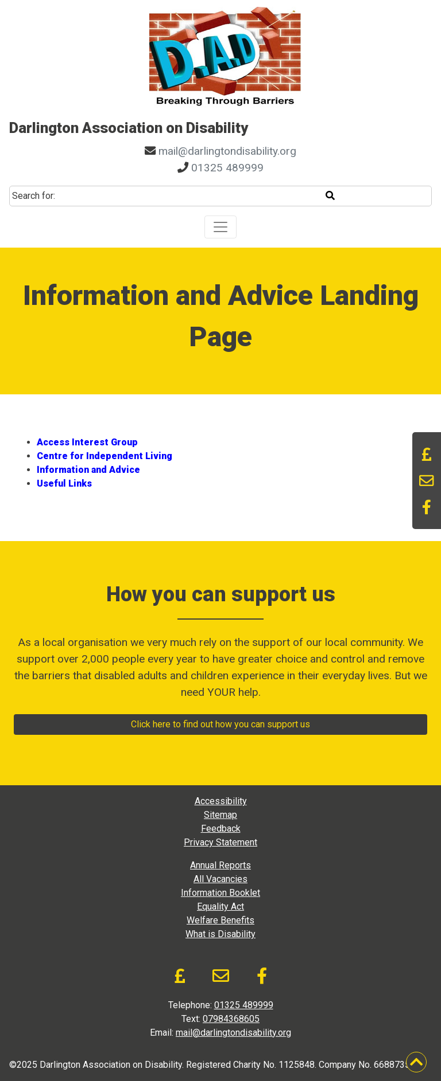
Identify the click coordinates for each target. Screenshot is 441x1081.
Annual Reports (220, 865)
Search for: (33, 195)
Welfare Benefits (220, 920)
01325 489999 (227, 167)
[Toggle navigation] (220, 227)
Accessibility (221, 801)
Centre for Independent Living (104, 456)
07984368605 (231, 1018)
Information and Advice (88, 469)
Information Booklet (220, 892)
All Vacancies (220, 879)
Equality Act (220, 906)
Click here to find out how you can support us (220, 724)
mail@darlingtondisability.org (227, 151)
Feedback (221, 828)
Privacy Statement (220, 842)
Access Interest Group (87, 442)
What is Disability (220, 934)
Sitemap (220, 814)
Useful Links (64, 483)
